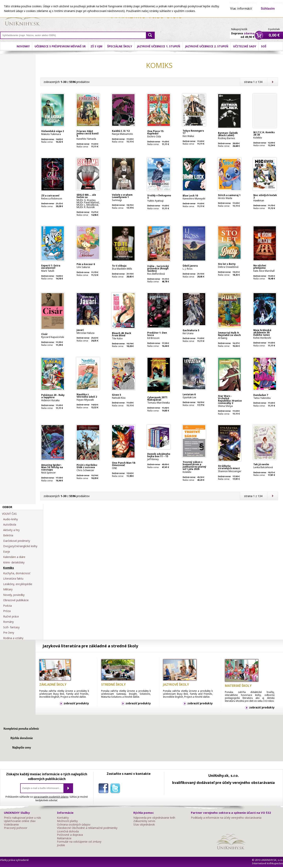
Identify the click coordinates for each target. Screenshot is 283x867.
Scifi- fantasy (11, 627)
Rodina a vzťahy (13, 638)
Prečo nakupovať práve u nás (22, 817)
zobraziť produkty (76, 703)
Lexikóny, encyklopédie (17, 584)
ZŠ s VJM (96, 46)
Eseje (6, 551)
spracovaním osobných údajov (51, 796)
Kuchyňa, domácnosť (16, 573)
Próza (7, 611)
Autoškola (9, 524)
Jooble (61, 845)
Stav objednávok (144, 824)
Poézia (7, 605)
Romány (8, 622)
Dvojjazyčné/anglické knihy (20, 546)
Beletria (8, 535)
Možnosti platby (67, 821)
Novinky (23, 46)
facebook (104, 789)
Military (8, 589)
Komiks (8, 568)
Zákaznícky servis (144, 821)
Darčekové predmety (16, 541)
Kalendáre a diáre (14, 557)
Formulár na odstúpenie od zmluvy (79, 841)
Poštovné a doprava (70, 835)
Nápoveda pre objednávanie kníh (154, 817)
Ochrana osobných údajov (73, 824)
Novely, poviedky (14, 595)
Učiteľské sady (244, 46)
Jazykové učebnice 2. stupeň (206, 46)
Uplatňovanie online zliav (20, 821)
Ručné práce (11, 616)
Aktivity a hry (11, 530)
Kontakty (63, 817)
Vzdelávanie (11, 824)
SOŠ (263, 46)
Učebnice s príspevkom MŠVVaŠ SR (60, 46)
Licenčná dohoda (68, 831)
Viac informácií (241, 8)
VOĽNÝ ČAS (9, 514)
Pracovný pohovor (15, 828)
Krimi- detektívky (14, 562)
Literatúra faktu (13, 578)
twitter (116, 789)
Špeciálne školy (119, 46)
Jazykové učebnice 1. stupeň (158, 46)
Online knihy (22, 17)
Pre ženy (8, 632)
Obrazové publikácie (16, 600)
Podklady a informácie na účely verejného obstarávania (226, 817)
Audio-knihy (10, 519)
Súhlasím (268, 8)
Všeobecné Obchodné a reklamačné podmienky (87, 828)
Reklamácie (64, 838)
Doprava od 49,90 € (243, 33)
